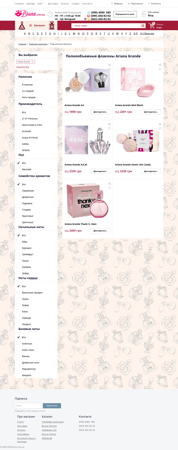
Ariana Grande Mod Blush (129, 105)
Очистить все (22, 67)
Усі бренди (147, 33)
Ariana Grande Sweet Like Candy (133, 164)
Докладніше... (100, 111)
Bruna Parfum (49, 425)
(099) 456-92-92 (101, 15)
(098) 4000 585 (101, 12)
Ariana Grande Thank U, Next (81, 224)
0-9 (136, 33)
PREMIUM (47, 438)
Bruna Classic (49, 434)
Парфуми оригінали (52, 421)
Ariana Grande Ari (74, 105)
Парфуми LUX (49, 430)
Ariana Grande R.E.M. (76, 164)
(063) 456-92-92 (101, 19)
